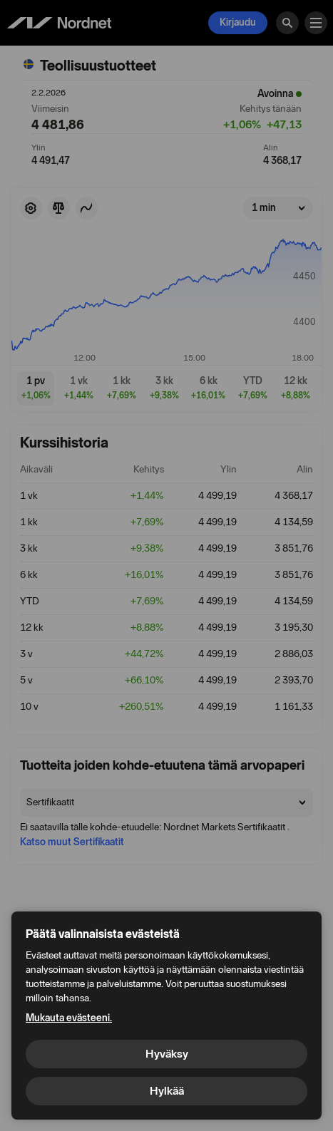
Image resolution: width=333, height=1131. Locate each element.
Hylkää (167, 1091)
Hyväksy (166, 1053)
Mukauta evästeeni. (69, 1018)
